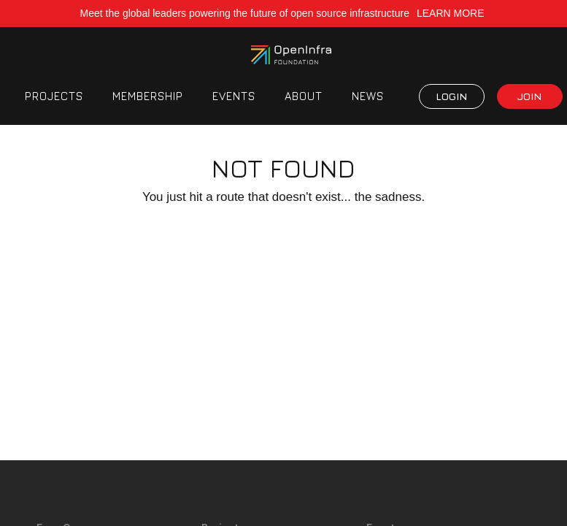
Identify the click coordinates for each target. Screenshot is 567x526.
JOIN (529, 96)
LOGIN (451, 96)
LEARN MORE (452, 13)
